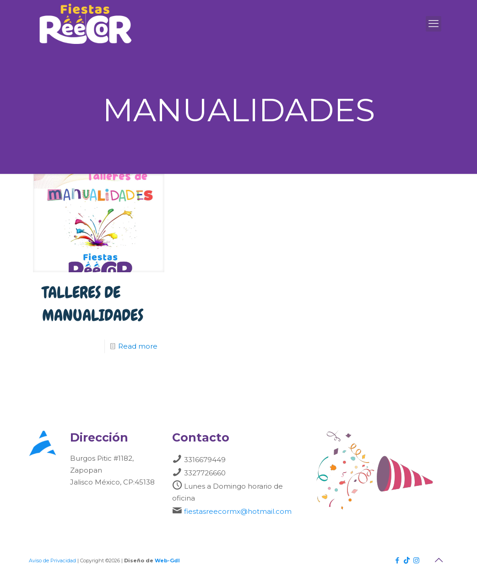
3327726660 (205, 473)
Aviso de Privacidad (52, 560)
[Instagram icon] (416, 560)
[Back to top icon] (438, 560)
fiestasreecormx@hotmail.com (238, 511)
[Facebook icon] (397, 560)
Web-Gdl (167, 560)
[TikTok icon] (406, 560)
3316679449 (205, 459)
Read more (137, 346)
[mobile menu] (433, 24)
